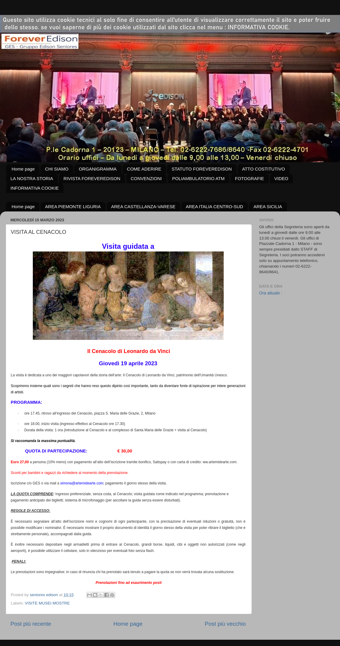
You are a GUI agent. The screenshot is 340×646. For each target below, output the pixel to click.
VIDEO (281, 178)
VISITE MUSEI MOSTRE (47, 603)
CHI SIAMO (56, 168)
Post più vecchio (225, 624)
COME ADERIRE (144, 168)
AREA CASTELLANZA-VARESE (143, 206)
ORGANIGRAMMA (98, 168)
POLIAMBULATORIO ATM (198, 178)
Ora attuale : (270, 293)
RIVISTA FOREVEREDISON (92, 178)
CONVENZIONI (146, 178)
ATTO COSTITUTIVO (263, 168)
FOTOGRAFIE (249, 178)
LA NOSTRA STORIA (31, 178)
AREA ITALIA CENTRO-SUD (214, 206)
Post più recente (30, 624)
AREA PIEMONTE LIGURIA (73, 206)
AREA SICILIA (268, 206)
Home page (23, 168)
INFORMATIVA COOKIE (34, 188)
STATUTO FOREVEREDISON (201, 168)
